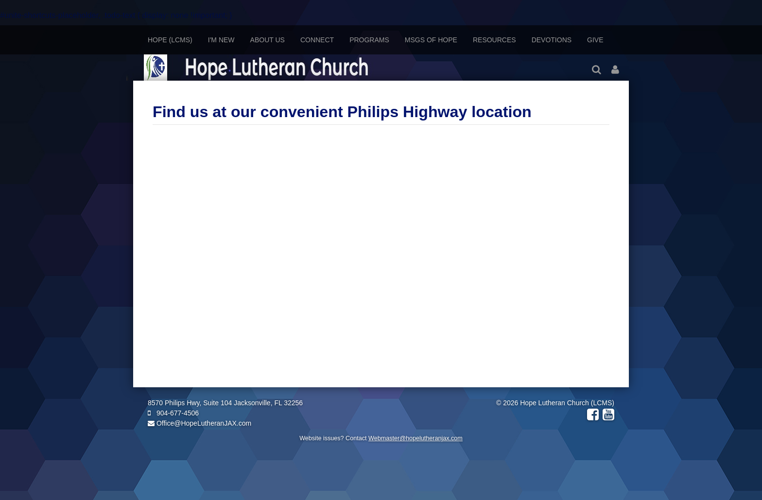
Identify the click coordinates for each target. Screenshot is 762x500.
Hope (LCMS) (170, 40)
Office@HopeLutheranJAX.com (199, 423)
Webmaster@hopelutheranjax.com (415, 438)
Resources (494, 40)
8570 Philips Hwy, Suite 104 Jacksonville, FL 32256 (225, 403)
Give (595, 40)
